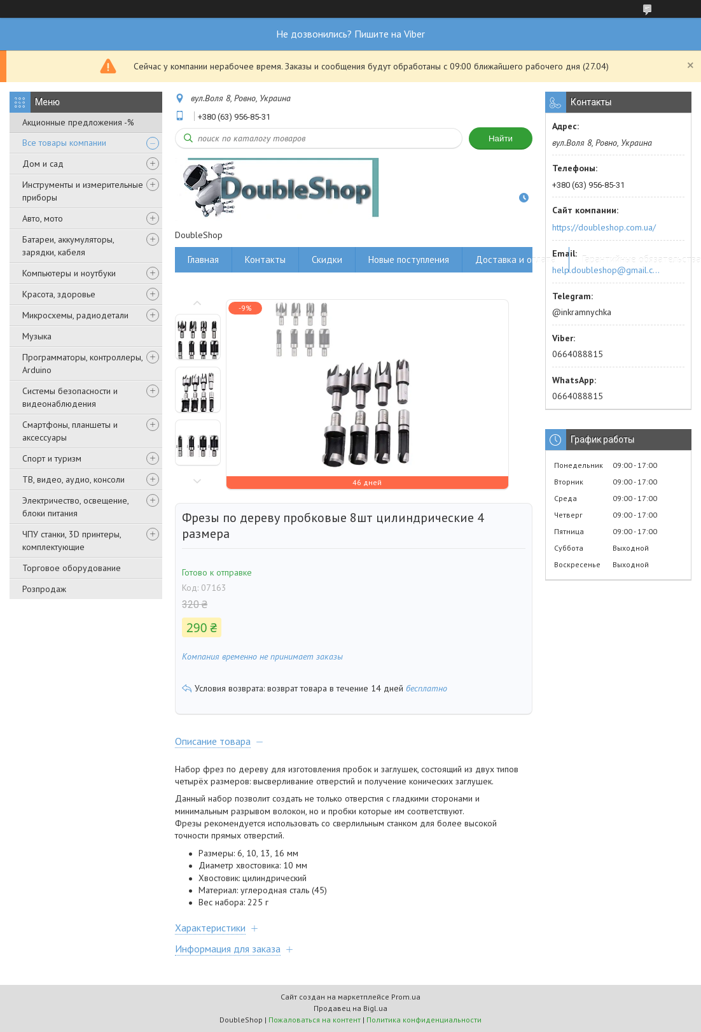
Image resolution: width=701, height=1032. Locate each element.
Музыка (37, 336)
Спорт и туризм (51, 458)
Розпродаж (44, 589)
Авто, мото (42, 218)
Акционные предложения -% (78, 122)
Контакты (265, 259)
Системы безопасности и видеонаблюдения (70, 397)
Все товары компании (64, 142)
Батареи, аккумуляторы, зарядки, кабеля (68, 246)
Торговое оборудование (71, 568)
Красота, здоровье (58, 294)
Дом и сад (43, 163)
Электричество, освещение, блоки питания (75, 507)
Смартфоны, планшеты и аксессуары (70, 431)
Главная (203, 259)
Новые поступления (408, 259)
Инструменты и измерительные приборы (82, 191)
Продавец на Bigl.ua (350, 1008)
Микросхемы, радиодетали (75, 315)
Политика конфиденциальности (424, 1019)
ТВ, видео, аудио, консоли (73, 479)
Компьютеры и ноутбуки (69, 273)
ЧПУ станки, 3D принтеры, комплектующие (71, 540)
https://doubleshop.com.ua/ (604, 227)
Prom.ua (405, 996)
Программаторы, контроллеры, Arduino (82, 363)
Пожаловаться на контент (314, 1019)
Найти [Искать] (501, 138)
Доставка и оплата (515, 259)
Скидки (327, 259)
